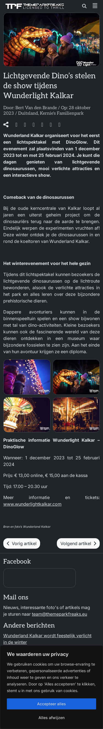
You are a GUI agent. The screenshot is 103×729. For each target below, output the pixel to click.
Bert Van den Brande (36, 108)
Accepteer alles (51, 703)
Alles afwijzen (51, 717)
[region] (51, 687)
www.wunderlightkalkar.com (32, 504)
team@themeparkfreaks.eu (59, 614)
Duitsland (28, 113)
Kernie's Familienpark (61, 113)
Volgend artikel (78, 543)
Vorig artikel (22, 543)
